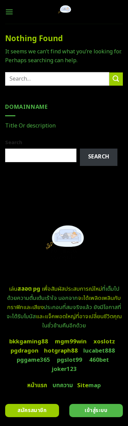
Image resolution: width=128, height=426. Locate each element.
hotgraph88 (61, 350)
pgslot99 (69, 360)
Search (13, 142)
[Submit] (116, 79)
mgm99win (71, 341)
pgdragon (25, 350)
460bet (99, 360)
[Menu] (9, 11)
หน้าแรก (37, 385)
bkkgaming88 (28, 341)
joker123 (64, 369)
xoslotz (104, 341)
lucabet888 (99, 350)
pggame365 (33, 360)
